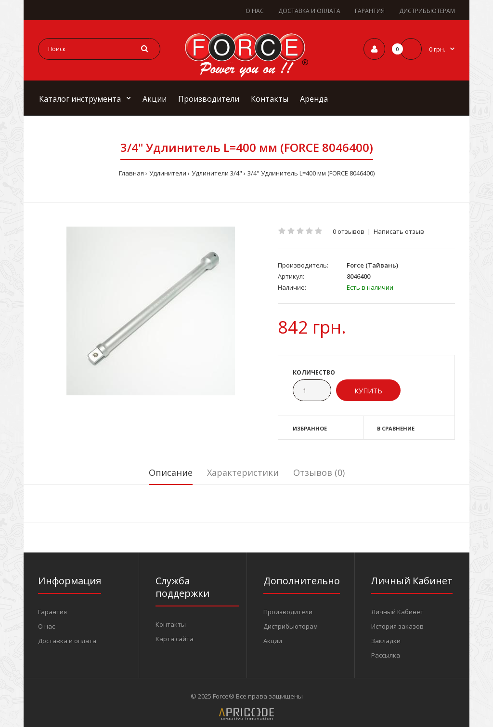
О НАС (255, 11)
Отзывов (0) (319, 472)
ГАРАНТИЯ (370, 11)
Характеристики (243, 472)
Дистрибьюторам (290, 626)
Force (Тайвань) (372, 265)
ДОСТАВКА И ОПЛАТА (309, 11)
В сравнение (396, 428)
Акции (272, 640)
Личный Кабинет (397, 611)
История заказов (397, 626)
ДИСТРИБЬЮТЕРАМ (427, 11)
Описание (171, 472)
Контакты (171, 624)
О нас (46, 626)
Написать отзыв (399, 231)
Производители (287, 611)
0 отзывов (348, 231)
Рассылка (385, 655)
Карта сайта (175, 638)
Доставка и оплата (67, 640)
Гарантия (52, 611)
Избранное (310, 428)
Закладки (386, 640)
